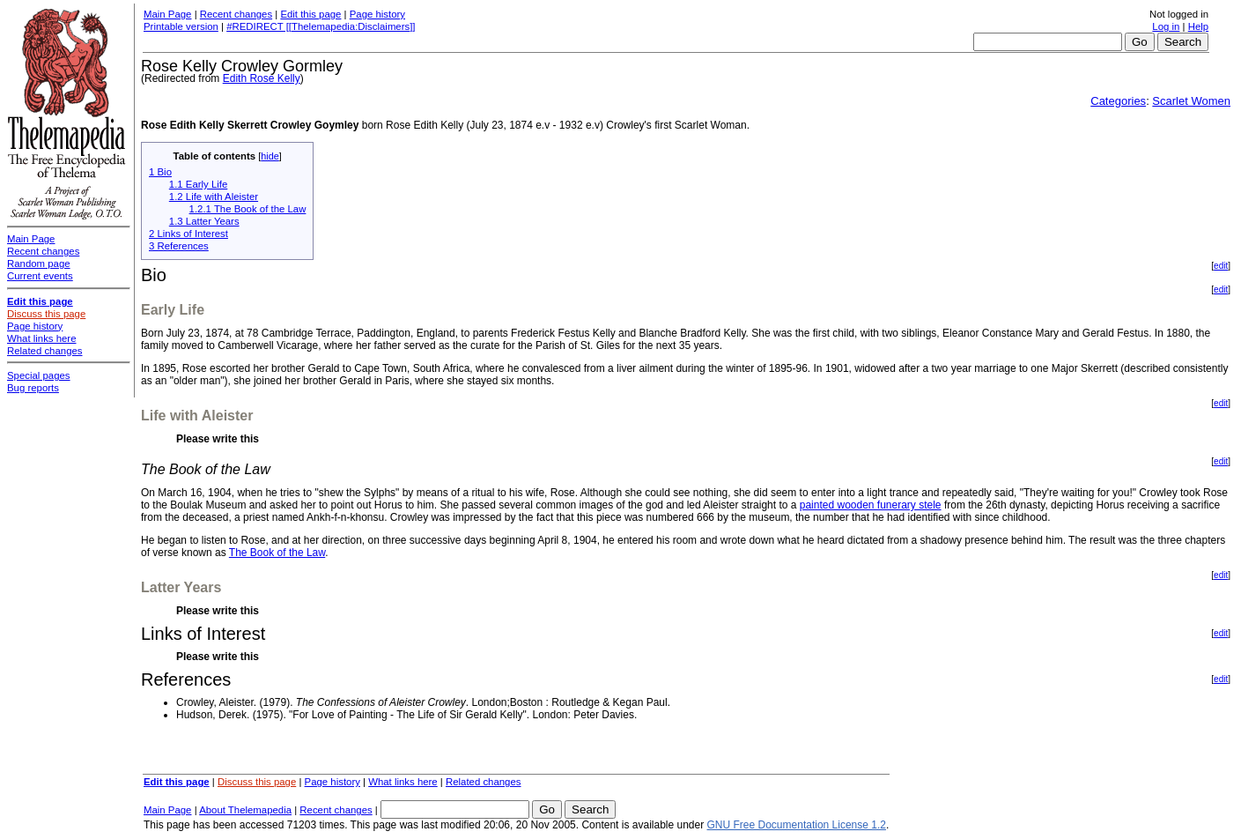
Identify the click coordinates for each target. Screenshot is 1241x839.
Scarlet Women (1191, 101)
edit (1221, 266)
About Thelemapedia (245, 810)
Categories (1118, 101)
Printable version (181, 26)
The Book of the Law (277, 552)
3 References (179, 246)
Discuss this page (257, 781)
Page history (377, 14)
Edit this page (310, 14)
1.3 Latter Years (204, 221)
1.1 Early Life (198, 184)
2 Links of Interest (188, 233)
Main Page (167, 14)
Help (1198, 26)
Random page (38, 263)
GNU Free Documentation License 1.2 (796, 825)
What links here (403, 781)
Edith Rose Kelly (261, 78)
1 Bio (160, 172)
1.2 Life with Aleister (213, 196)
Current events (40, 276)
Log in (1165, 26)
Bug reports (33, 387)
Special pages (38, 375)
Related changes (483, 781)
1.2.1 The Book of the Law (248, 209)
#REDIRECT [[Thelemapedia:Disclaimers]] (320, 26)
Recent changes (236, 14)
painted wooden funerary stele (871, 505)
